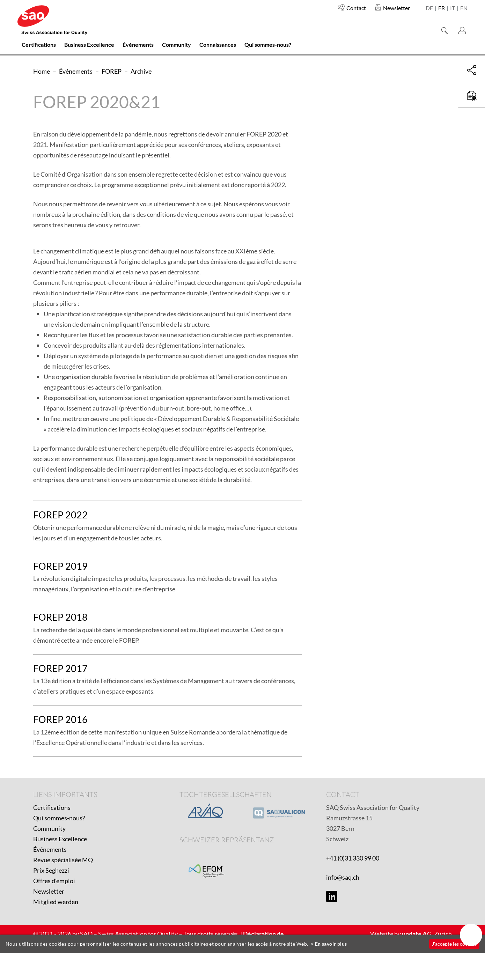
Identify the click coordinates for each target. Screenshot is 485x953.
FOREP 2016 (60, 719)
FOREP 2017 (60, 668)
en (464, 8)
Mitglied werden (55, 902)
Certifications (52, 807)
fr (441, 8)
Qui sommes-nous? (59, 818)
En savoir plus (331, 944)
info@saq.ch (342, 877)
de (429, 8)
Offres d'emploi (54, 881)
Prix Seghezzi (51, 870)
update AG (417, 934)
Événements (50, 849)
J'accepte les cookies (454, 944)
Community (49, 828)
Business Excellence (60, 839)
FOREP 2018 (60, 617)
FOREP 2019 (60, 566)
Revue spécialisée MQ (63, 860)
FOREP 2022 (60, 514)
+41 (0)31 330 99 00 (352, 858)
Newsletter (48, 891)
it (452, 8)
